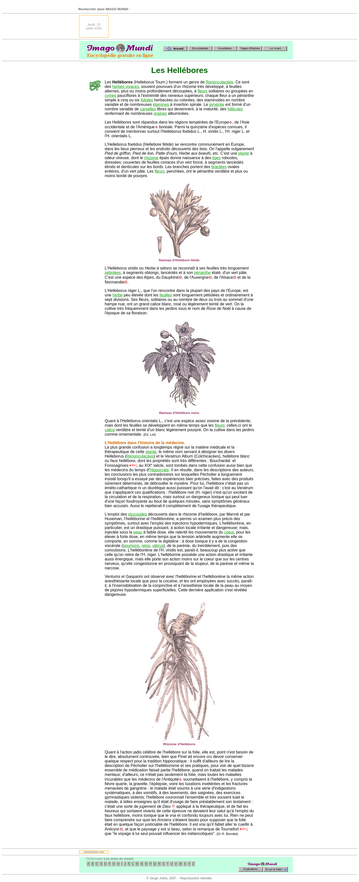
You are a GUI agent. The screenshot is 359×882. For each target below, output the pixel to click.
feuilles (166, 295)
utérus (157, 545)
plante (243, 153)
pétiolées (113, 273)
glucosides (137, 514)
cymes (110, 95)
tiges (216, 158)
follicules (235, 109)
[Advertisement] (202, 26)
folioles (147, 100)
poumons (131, 545)
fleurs (202, 91)
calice (110, 430)
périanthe (202, 273)
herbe (117, 295)
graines (160, 113)
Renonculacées (219, 82)
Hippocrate (159, 470)
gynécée (216, 104)
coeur (229, 532)
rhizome (151, 158)
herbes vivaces (125, 86)
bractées (219, 167)
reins (146, 545)
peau (137, 532)
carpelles (148, 109)
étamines (161, 104)
